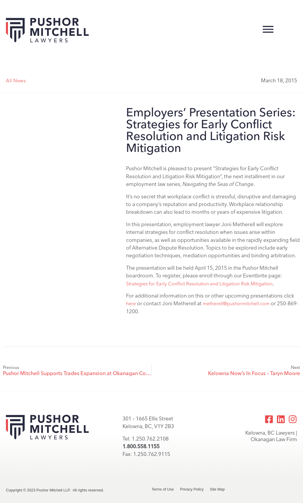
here (131, 303)
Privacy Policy (192, 489)
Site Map (217, 489)
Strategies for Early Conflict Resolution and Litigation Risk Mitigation (199, 284)
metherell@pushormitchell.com (236, 303)
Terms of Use (163, 489)
